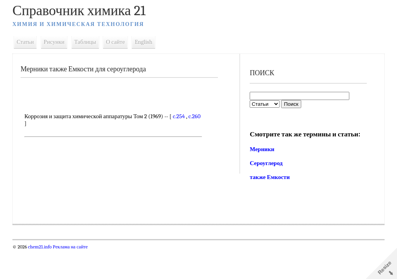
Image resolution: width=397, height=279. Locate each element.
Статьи (25, 41)
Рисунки (54, 41)
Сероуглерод (266, 163)
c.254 (179, 116)
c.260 (194, 116)
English (143, 41)
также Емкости (270, 177)
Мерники (262, 149)
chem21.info (40, 247)
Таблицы (85, 41)
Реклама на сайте (70, 247)
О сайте (115, 41)
